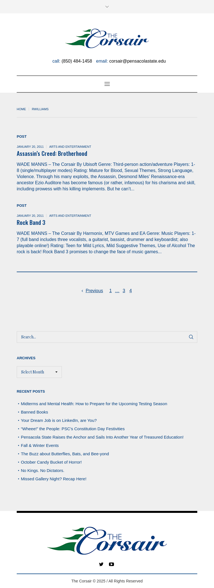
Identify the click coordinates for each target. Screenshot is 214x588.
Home (21, 109)
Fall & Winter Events (40, 445)
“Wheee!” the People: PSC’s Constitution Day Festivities (73, 428)
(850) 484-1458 (77, 61)
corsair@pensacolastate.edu (137, 61)
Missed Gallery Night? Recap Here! (53, 478)
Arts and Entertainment (70, 146)
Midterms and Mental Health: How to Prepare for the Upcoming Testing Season (94, 403)
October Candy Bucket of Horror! (51, 462)
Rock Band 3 (31, 222)
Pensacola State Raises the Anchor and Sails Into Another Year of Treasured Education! (102, 437)
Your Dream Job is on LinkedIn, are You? (59, 420)
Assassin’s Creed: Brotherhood (52, 153)
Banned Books (34, 412)
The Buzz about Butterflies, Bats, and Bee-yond (65, 453)
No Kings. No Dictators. (42, 470)
